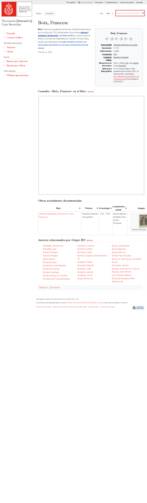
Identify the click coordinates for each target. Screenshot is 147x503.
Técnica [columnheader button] (88, 208)
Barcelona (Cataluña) (121, 57)
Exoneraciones (94, 307)
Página (39, 13)
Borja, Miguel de (119, 249)
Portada (11, 33)
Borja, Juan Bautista (120, 246)
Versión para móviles (107, 307)
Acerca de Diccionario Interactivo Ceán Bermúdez (69, 307)
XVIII (115, 54)
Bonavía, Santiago (51, 272)
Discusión (99, 2)
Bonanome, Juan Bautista (54, 265)
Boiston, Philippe (50, 252)
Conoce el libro (15, 37)
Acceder (139, 2)
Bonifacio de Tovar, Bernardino (56, 279)
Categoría (43, 287)
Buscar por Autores (17, 61)
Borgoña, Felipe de (86, 265)
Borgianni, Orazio (85, 262)
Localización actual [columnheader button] (118, 208)
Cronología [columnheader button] (104, 208)
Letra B (135, 63)
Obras (10, 51)
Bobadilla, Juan (49, 249)
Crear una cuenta (127, 2)
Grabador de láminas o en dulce (125, 45)
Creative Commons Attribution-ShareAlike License (84, 303)
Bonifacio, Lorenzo (86, 246)
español (72, 2)
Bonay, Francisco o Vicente (55, 275)
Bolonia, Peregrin (50, 256)
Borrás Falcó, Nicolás (121, 256)
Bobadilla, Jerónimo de (53, 246)
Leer (103, 13)
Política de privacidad (43, 307)
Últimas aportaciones (17, 75)
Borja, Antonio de (85, 278)
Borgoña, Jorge (84, 269)
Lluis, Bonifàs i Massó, (122, 275)
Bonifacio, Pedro (85, 252)
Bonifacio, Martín (85, 249)
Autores (56, 287)
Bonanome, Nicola (51, 269)
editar (91, 92)
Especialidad (106, 45)
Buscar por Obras (16, 65)
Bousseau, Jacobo (120, 265)
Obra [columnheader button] (58, 208)
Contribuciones (111, 2)
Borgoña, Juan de (85, 272)
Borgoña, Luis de (85, 275)
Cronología (107, 54)
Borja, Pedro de (118, 252)
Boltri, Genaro (49, 259)
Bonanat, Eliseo (50, 262)
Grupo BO (122, 66)
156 (126, 63)
